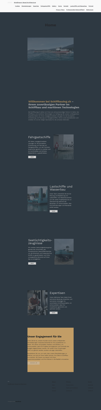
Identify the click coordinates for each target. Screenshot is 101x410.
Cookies (17, 6)
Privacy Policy (60, 10)
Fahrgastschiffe (45, 6)
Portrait (91, 6)
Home (60, 6)
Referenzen (89, 10)
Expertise (36, 6)
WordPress (18, 401)
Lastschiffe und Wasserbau (78, 6)
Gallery (54, 6)
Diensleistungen (26, 6)
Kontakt (66, 6)
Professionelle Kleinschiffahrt (75, 10)
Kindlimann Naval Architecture (25, 2)
